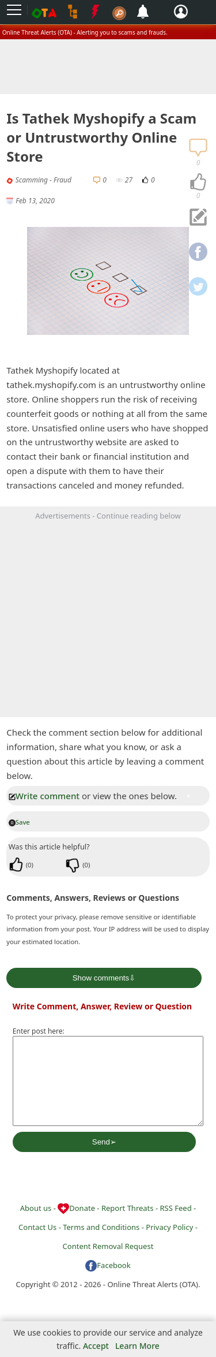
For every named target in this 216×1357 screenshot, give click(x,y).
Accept (96, 1345)
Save (19, 822)
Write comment (44, 795)
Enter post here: (39, 1031)
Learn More (137, 1345)
